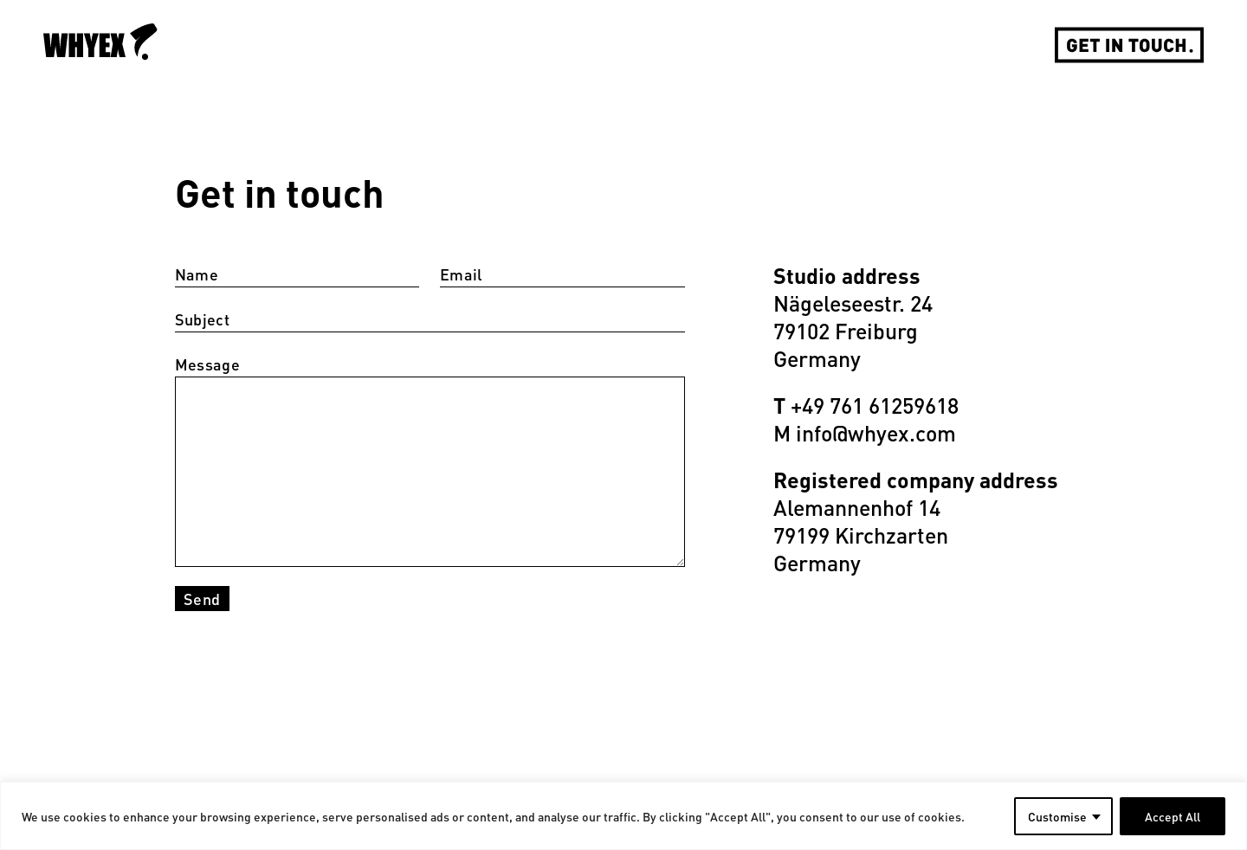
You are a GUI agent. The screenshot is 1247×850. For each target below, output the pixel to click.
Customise (1057, 816)
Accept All (1172, 816)
